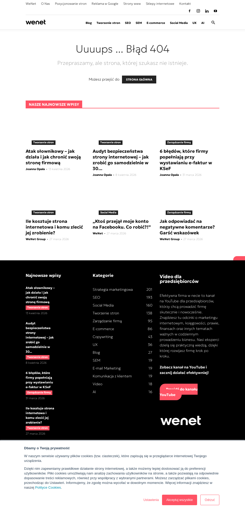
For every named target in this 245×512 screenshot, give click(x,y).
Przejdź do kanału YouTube (179, 392)
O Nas (45, 4)
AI (202, 23)
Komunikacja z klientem (112, 376)
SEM (139, 23)
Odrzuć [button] (210, 500)
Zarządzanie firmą (179, 142)
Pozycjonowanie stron (71, 4)
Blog (89, 23)
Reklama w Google (105, 4)
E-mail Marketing (107, 368)
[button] (213, 22)
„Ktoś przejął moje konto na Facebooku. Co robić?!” (122, 224)
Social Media (179, 23)
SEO (128, 23)
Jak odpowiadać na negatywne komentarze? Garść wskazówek (187, 227)
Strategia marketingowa (113, 289)
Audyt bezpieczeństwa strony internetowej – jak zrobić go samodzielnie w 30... (121, 159)
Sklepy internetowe (160, 4)
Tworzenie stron (108, 23)
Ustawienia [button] (151, 500)
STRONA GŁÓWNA (139, 79)
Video (97, 384)
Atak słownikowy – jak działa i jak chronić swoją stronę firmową (53, 157)
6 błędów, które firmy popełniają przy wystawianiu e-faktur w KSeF (186, 159)
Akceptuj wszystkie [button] (179, 500)
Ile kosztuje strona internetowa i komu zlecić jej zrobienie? (54, 227)
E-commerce (156, 23)
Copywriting (103, 336)
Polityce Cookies (48, 487)
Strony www (132, 4)
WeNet (31, 4)
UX (194, 23)
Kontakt (185, 4)
